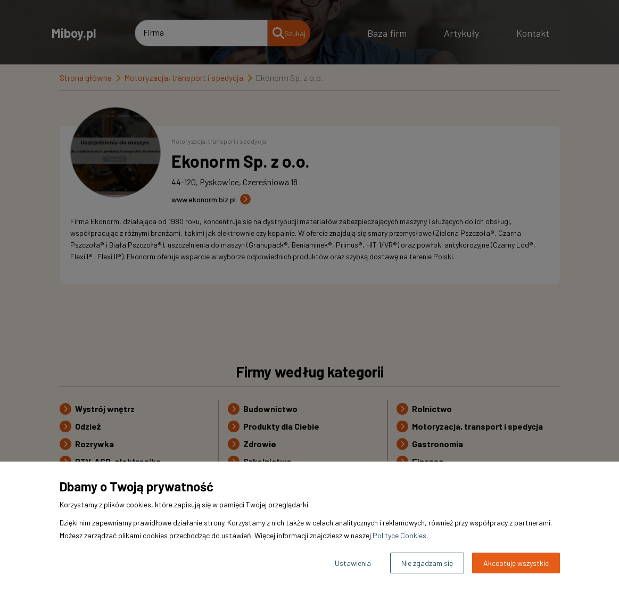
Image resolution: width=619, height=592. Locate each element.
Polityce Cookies (399, 535)
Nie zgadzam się (427, 563)
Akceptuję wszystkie (516, 563)
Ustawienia (353, 563)
